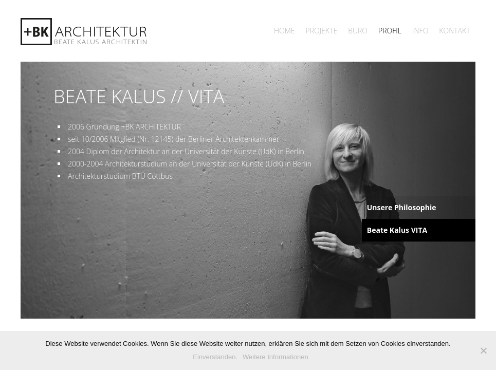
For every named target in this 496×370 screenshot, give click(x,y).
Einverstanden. (215, 357)
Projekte (322, 30)
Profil (389, 30)
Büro (358, 30)
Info (420, 30)
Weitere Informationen (275, 357)
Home (284, 30)
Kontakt (454, 30)
